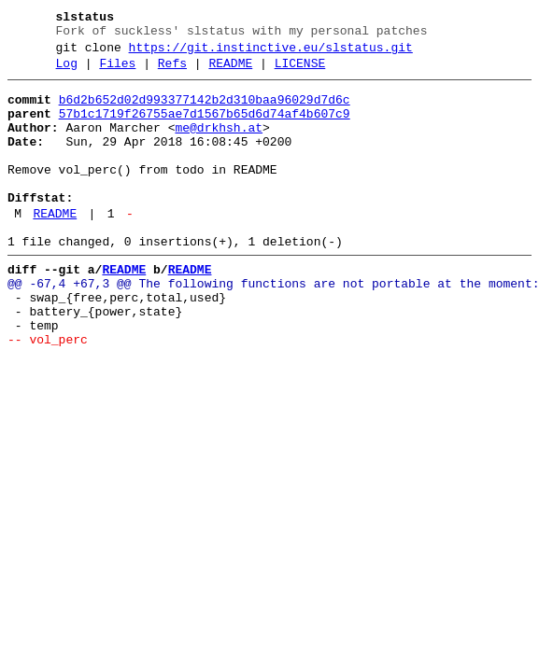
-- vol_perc (47, 393)
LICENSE (300, 71)
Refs (172, 71)
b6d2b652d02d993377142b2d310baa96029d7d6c (204, 111)
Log (67, 71)
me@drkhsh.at (218, 144)
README (230, 71)
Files (117, 71)
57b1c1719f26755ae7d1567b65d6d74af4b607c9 (204, 127)
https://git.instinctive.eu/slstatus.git (271, 53)
